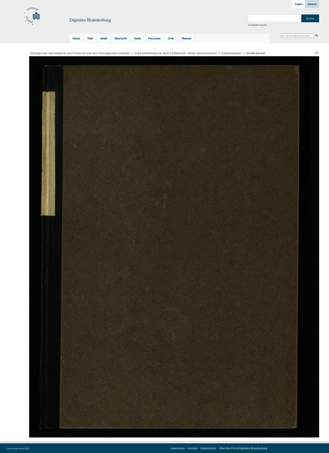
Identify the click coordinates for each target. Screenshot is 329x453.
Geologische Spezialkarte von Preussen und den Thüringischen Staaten (79, 53)
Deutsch (312, 4)
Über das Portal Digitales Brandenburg (243, 448)
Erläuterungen (231, 53)
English (299, 4)
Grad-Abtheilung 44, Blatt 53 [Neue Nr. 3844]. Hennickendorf (175, 53)
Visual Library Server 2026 (17, 448)
